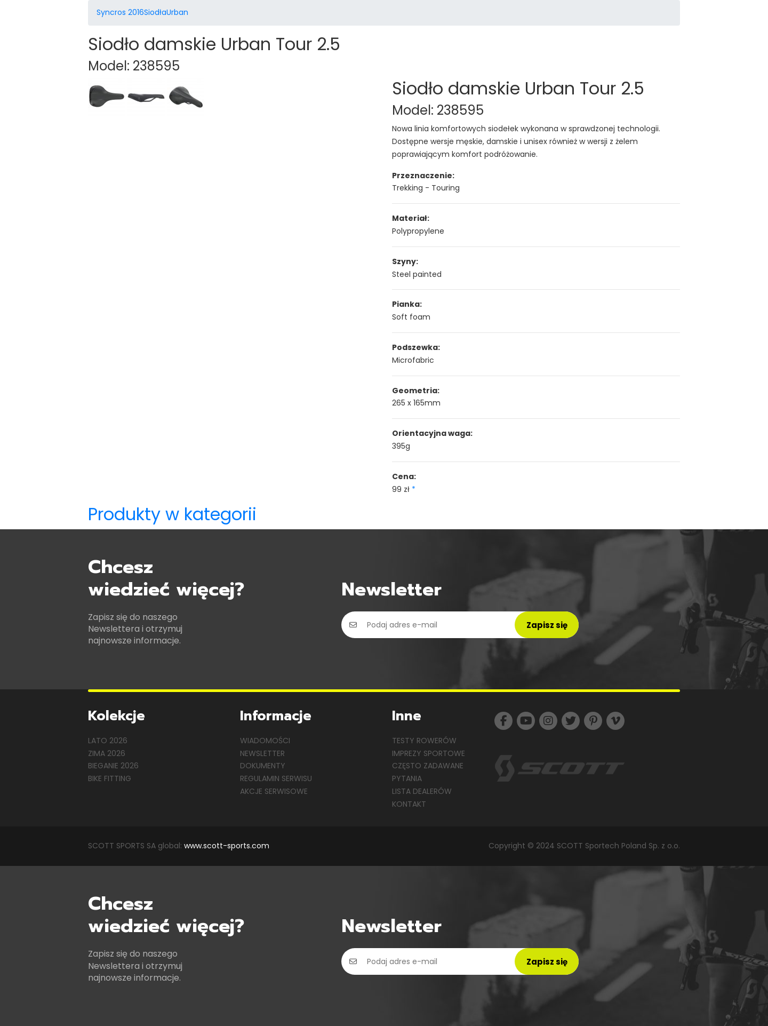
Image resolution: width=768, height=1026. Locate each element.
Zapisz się (546, 625)
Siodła (155, 12)
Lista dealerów (422, 791)
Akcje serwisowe (274, 791)
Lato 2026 (107, 740)
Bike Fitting (109, 778)
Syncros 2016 (120, 12)
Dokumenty (262, 765)
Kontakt (409, 804)
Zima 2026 (106, 753)
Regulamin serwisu (276, 778)
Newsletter (262, 753)
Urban (177, 12)
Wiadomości (265, 740)
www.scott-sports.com (226, 845)
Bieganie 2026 (113, 765)
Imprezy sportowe (428, 753)
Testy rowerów (424, 740)
